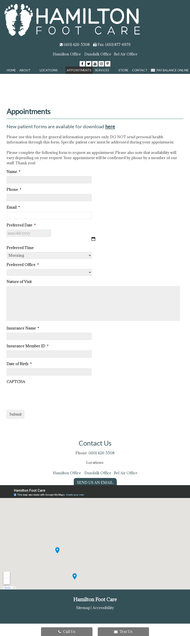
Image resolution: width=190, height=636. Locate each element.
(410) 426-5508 (77, 44)
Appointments (79, 70)
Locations (49, 70)
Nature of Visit (19, 282)
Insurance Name (23, 328)
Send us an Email (95, 482)
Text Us (123, 631)
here (110, 126)
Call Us (66, 631)
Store (123, 70)
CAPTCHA (16, 382)
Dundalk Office (97, 54)
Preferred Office (23, 265)
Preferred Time (20, 248)
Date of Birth (19, 364)
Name (13, 172)
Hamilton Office (67, 54)
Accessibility (103, 607)
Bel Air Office (125, 54)
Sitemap (83, 607)
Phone (14, 189)
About (25, 70)
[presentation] (40, 394)
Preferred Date (21, 225)
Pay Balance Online (170, 70)
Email (13, 207)
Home (11, 70)
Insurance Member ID (27, 346)
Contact (139, 70)
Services (102, 70)
